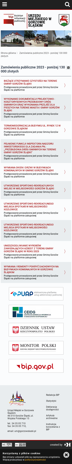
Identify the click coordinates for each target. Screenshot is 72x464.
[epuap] (36, 293)
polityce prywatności (35, 459)
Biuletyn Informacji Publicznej (14, 20)
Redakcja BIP (53, 395)
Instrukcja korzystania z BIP (53, 427)
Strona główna (8, 53)
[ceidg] (36, 311)
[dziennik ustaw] (36, 330)
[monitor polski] (36, 348)
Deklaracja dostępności (52, 408)
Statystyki (51, 401)
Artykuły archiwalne (51, 417)
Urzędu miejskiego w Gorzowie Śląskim (39, 20)
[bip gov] (36, 366)
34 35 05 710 (19, 423)
